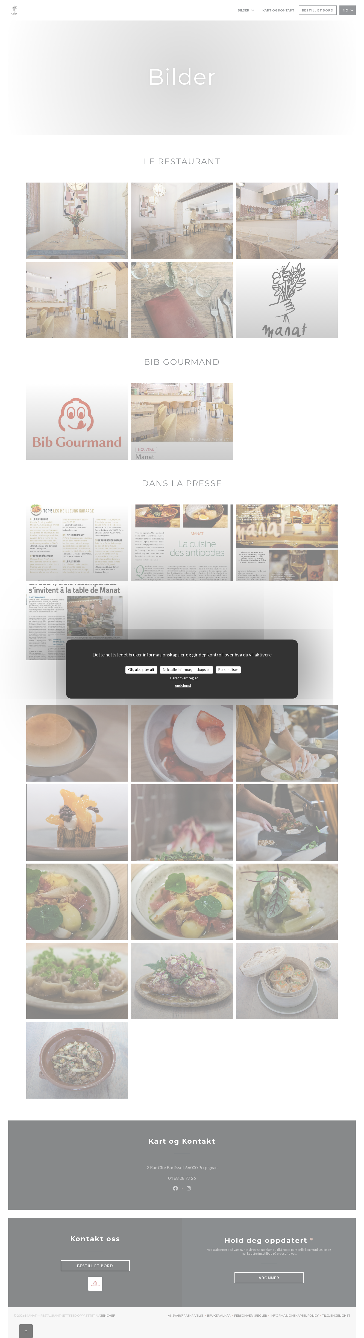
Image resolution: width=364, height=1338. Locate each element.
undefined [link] (183, 685)
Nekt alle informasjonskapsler (186, 669)
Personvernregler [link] (184, 678)
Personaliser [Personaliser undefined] (228, 669)
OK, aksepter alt (141, 669)
